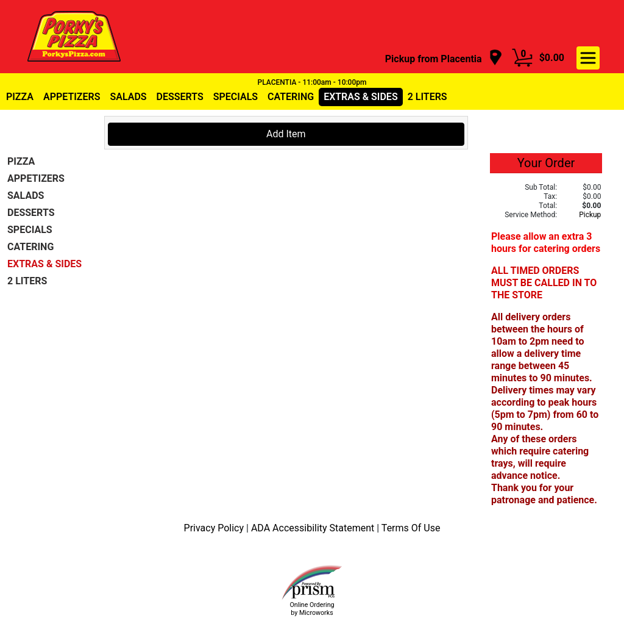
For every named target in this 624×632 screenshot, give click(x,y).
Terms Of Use (411, 528)
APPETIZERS (71, 96)
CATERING (291, 96)
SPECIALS (235, 96)
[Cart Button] (522, 58)
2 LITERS (427, 96)
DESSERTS (180, 96)
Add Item (286, 134)
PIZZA (20, 96)
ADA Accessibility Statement (314, 528)
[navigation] (444, 58)
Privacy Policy (215, 528)
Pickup (590, 214)
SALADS (128, 96)
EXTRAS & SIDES (361, 96)
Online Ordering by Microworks (311, 609)
